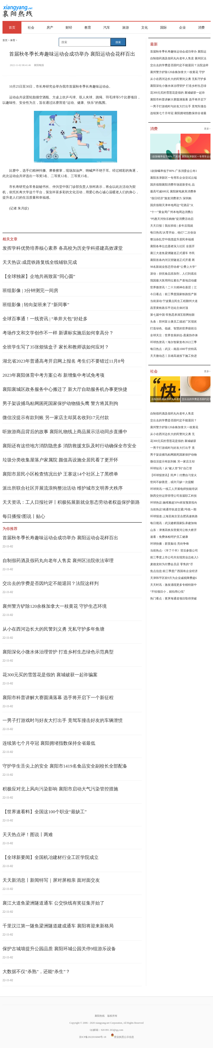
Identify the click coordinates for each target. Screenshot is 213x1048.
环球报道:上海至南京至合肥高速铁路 (174, 516)
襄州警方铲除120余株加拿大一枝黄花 (174, 427)
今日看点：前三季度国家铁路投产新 (173, 294)
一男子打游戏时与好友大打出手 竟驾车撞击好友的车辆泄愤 (62, 720)
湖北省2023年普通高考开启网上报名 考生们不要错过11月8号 (63, 361)
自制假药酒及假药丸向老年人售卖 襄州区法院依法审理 (58, 560)
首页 (12, 27)
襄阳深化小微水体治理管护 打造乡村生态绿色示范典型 (58, 651)
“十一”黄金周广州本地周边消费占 (171, 212)
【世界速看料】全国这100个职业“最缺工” (44, 811)
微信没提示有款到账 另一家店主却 (172, 461)
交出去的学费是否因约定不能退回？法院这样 (179, 65)
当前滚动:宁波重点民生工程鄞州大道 (174, 301)
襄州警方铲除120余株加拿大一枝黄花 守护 (177, 72)
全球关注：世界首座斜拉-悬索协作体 (174, 335)
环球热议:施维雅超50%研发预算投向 (173, 502)
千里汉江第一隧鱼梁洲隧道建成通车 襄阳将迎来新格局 (58, 925)
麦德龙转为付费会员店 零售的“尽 (171, 564)
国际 (163, 27)
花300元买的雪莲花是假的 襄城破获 (173, 441)
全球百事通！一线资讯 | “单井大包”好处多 (45, 318)
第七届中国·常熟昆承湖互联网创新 (172, 314)
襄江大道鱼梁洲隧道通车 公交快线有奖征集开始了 (53, 903)
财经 (69, 27)
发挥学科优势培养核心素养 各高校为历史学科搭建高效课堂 (62, 248)
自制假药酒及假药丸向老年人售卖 (172, 413)
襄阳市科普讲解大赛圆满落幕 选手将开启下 (178, 99)
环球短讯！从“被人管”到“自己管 (171, 468)
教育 (87, 27)
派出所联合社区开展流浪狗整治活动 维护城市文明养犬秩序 (62, 488)
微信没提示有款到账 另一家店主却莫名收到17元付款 (55, 417)
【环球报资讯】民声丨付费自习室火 (173, 475)
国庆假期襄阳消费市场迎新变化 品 (172, 184)
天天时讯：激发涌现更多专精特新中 (173, 584)
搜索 (118, 42)
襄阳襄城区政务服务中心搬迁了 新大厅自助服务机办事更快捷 (64, 389)
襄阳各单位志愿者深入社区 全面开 (172, 246)
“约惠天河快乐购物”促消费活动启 (171, 218)
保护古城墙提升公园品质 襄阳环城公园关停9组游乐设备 (59, 948)
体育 (12, 40)
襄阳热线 (17, 9)
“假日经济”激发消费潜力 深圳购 (170, 198)
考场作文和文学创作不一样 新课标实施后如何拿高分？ (58, 332)
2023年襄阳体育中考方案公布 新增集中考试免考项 (53, 375)
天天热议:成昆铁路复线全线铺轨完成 (39, 262)
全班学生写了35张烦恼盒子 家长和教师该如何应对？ (55, 347)
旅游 (125, 27)
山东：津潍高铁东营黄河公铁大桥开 (173, 530)
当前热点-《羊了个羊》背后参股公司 (174, 550)
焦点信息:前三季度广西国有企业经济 (174, 571)
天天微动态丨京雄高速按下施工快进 (173, 355)
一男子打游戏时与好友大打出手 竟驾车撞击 (178, 106)
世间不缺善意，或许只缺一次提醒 (172, 482)
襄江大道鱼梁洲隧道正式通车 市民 (172, 253)
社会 (31, 27)
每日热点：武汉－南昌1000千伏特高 (173, 349)
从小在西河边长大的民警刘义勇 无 (172, 434)
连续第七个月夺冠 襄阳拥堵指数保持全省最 (178, 113)
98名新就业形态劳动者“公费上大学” (173, 266)
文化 (144, 27)
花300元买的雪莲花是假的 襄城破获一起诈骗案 (50, 674)
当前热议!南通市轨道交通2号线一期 (173, 509)
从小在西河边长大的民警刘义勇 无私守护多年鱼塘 (53, 629)
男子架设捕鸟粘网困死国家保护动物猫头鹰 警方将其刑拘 (60, 403)
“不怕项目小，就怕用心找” (167, 591)
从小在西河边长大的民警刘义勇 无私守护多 (178, 79)
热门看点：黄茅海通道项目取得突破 (173, 598)
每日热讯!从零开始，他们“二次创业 (173, 232)
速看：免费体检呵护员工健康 (169, 536)
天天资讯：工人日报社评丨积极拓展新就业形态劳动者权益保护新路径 (71, 505)
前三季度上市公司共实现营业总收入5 (174, 557)
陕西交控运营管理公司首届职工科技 (173, 495)
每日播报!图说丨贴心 (23, 516)
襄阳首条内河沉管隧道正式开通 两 (172, 260)
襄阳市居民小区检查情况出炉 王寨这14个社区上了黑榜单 (60, 474)
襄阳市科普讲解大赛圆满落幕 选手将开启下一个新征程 (58, 697)
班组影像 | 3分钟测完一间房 (30, 290)
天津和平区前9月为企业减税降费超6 (173, 578)
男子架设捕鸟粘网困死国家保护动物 (173, 454)
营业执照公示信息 (122, 1037)
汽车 (106, 27)
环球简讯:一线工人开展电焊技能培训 (174, 488)
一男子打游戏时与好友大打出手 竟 (172, 447)
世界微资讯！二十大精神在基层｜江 (173, 287)
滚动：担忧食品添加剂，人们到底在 (173, 273)
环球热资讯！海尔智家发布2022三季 (173, 342)
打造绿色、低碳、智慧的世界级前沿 (173, 328)
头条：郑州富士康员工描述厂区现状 (173, 321)
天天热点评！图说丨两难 (27, 834)
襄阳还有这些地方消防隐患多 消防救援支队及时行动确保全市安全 (69, 445)
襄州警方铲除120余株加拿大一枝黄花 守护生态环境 (54, 606)
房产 (50, 27)
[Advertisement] (124, 11)
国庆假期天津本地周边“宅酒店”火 (171, 205)
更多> (207, 128)
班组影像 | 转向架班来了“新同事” (35, 304)
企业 (182, 27)
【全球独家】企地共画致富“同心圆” (38, 276)
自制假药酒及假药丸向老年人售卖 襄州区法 (178, 58)
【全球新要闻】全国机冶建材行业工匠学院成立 (50, 857)
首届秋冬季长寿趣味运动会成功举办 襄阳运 (178, 51)
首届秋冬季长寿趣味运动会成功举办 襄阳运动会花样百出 (60, 537)
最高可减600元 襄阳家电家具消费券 (173, 191)
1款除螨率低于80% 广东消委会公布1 (173, 170)
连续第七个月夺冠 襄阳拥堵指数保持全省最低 (48, 743)
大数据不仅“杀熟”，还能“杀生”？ (36, 971)
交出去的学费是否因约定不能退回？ (173, 420)
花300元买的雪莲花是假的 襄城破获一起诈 (177, 92)
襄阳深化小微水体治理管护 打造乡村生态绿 (178, 85)
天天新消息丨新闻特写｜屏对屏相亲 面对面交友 (51, 880)
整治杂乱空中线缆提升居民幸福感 (172, 239)
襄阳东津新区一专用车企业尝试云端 (173, 177)
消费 (201, 27)
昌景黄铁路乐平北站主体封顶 (169, 307)
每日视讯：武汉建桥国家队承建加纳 (173, 523)
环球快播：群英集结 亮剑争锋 (169, 543)
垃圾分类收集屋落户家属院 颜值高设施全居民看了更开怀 (60, 459)
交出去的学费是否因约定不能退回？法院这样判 (50, 583)
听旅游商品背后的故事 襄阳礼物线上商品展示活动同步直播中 (64, 431)
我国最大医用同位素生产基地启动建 (173, 280)
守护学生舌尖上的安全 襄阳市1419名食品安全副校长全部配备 (64, 766)
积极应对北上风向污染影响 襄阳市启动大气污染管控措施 (60, 788)
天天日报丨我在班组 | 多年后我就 (171, 225)
